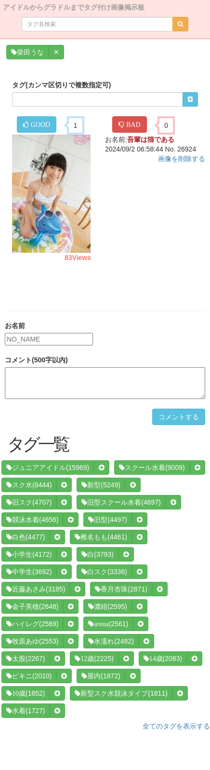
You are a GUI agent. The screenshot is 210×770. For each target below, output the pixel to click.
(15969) (47, 467)
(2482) (110, 641)
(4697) (120, 502)
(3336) (104, 572)
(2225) (94, 658)
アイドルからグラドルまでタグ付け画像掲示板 (73, 6)
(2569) (32, 624)
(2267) (25, 658)
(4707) (29, 502)
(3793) (97, 554)
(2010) (29, 676)
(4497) (107, 519)
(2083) (163, 658)
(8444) (29, 485)
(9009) (151, 467)
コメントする (178, 417)
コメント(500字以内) (36, 360)
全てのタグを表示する (176, 726)
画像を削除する (181, 159)
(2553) (32, 641)
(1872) (100, 676)
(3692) (29, 572)
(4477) (25, 537)
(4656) (32, 519)
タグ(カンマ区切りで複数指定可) (61, 85)
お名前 (15, 326)
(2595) (107, 606)
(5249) (100, 485)
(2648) (32, 606)
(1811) (121, 693)
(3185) (35, 589)
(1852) (25, 693)
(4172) (29, 554)
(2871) (121, 589)
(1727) (25, 711)
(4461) (101, 537)
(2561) (108, 624)
